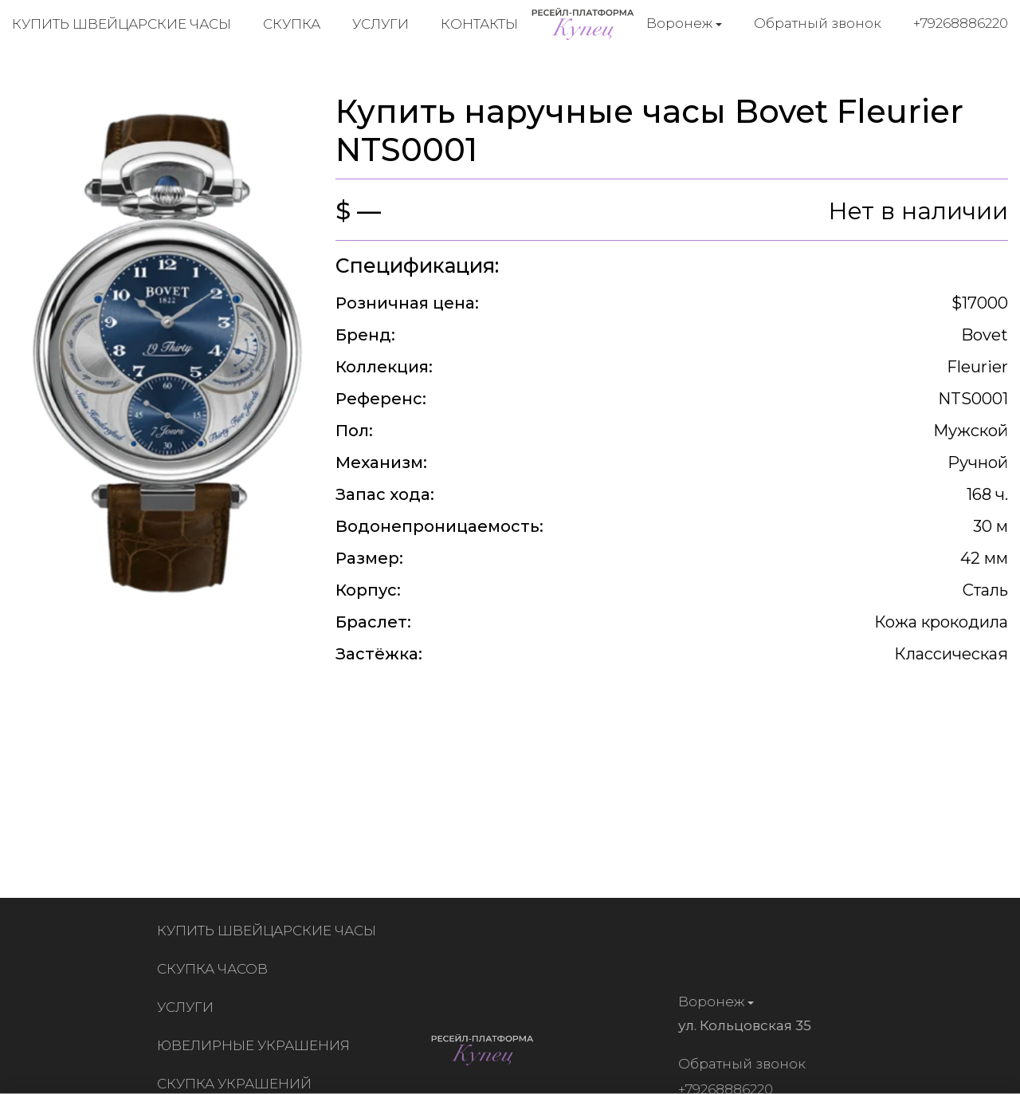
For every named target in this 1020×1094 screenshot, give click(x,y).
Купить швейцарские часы (121, 24)
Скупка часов (215, 969)
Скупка (291, 24)
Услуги (380, 24)
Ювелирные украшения (256, 1045)
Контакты (479, 24)
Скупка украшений (237, 1084)
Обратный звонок (817, 23)
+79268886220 (960, 23)
